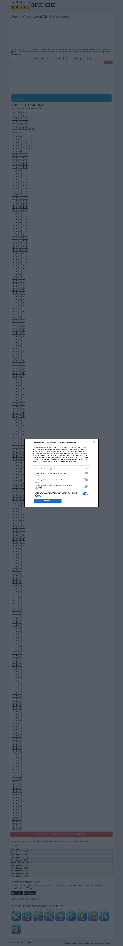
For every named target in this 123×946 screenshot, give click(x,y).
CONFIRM (47, 501)
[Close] (95, 443)
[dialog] (61, 473)
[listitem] (61, 469)
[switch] (85, 473)
